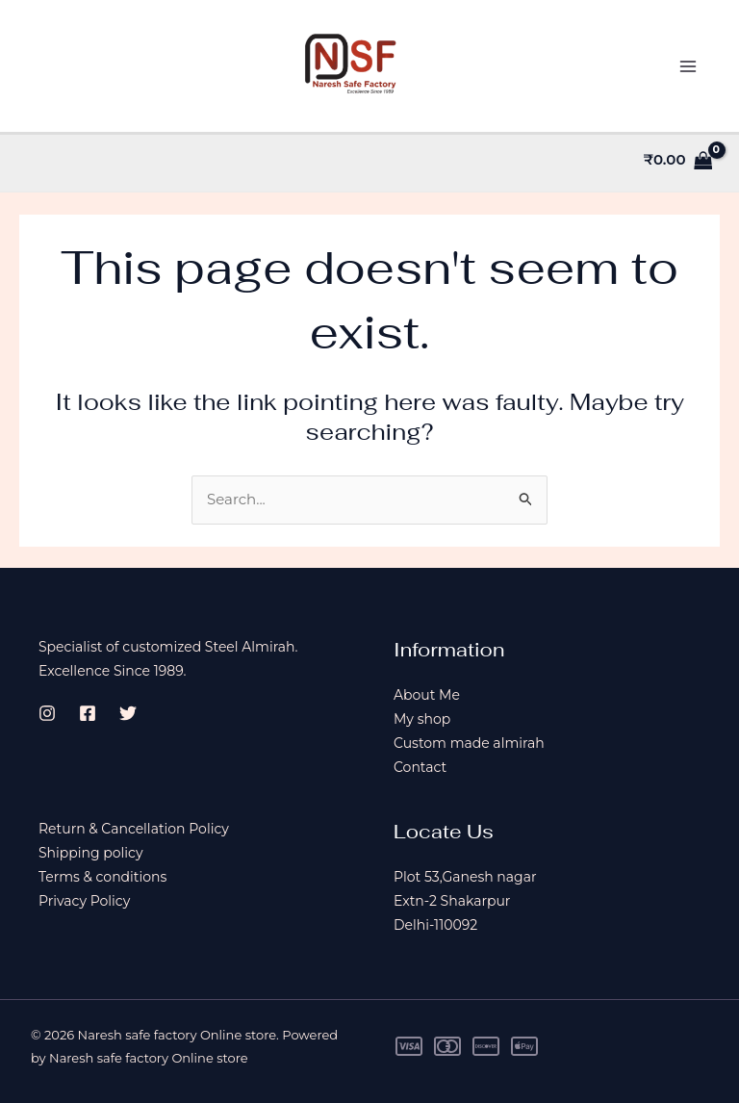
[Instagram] (47, 713)
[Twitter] (128, 713)
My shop (422, 719)
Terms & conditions (102, 876)
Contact (420, 767)
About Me (427, 695)
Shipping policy (90, 852)
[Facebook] (87, 713)
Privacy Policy (84, 901)
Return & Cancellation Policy (133, 828)
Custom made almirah (469, 743)
